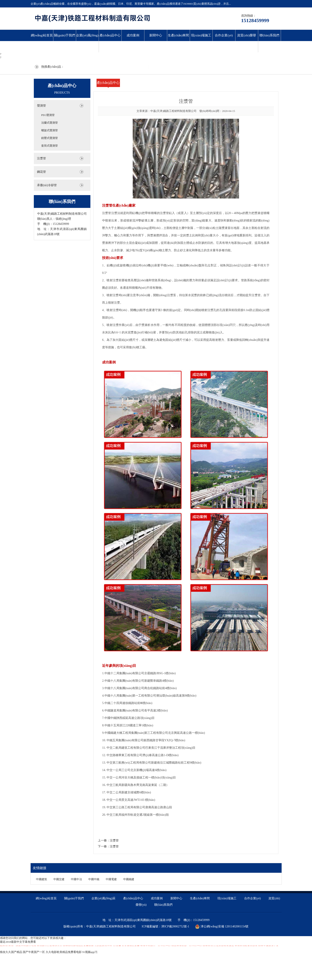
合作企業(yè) (224, 35)
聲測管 (41, 105)
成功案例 (133, 35)
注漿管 (41, 158)
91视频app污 (89, 952)
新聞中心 (155, 35)
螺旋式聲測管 (49, 130)
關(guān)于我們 (64, 35)
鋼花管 (41, 171)
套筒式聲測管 (49, 145)
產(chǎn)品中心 (110, 35)
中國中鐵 (93, 879)
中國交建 (58, 879)
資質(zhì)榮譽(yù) (246, 41)
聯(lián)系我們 (269, 35)
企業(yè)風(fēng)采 (87, 41)
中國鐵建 (128, 879)
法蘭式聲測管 (49, 122)
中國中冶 (76, 879)
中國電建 (111, 879)
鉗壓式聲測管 (49, 138)
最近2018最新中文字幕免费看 (18, 941)
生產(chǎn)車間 (178, 35)
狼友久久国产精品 (11, 952)
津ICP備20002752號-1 (175, 926)
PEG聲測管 (48, 115)
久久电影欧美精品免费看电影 (64, 952)
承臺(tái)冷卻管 (47, 185)
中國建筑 (41, 879)
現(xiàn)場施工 (201, 35)
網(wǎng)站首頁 (42, 35)
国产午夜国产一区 (34, 952)
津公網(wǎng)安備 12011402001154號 (222, 926)
